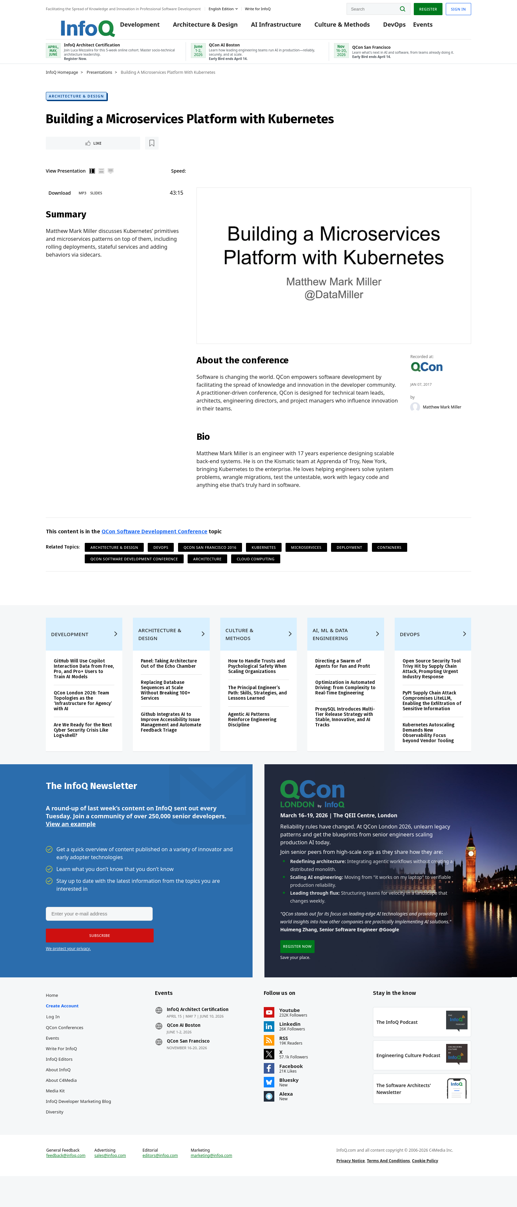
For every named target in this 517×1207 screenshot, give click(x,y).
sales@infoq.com (110, 1183)
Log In (53, 1038)
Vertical (92, 178)
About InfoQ (58, 1091)
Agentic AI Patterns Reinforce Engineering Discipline (252, 734)
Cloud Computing (256, 566)
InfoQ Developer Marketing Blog (78, 1123)
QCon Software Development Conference (154, 539)
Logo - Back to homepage (73, 23)
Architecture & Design (196, 27)
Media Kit (55, 1112)
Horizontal (102, 178)
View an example (71, 841)
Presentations (99, 78)
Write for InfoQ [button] (258, 7)
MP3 (82, 199)
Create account (62, 1027)
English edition (221, 7)
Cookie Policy (425, 1188)
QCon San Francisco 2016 (210, 554)
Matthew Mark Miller (442, 414)
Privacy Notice (350, 1188)
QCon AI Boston (183, 1047)
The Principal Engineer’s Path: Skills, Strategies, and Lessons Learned (257, 707)
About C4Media (61, 1102)
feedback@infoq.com (65, 1183)
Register (428, 7)
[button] (97, 954)
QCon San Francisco (188, 1062)
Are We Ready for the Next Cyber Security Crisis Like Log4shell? (83, 744)
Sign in (458, 7)
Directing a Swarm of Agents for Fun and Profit (342, 677)
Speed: (178, 178)
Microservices (306, 554)
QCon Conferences (64, 1049)
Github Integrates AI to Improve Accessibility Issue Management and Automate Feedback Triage (171, 736)
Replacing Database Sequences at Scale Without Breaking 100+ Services (165, 704)
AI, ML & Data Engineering (330, 648)
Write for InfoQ (61, 1070)
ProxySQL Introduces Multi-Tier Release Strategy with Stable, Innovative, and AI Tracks (345, 731)
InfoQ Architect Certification (197, 1031)
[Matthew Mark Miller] (415, 414)
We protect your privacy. (68, 966)
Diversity (54, 1133)
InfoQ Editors (59, 1080)
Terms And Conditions (388, 1188)
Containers (390, 554)
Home (52, 1017)
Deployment (349, 554)
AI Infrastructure (267, 27)
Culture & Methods (332, 27)
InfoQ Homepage (62, 78)
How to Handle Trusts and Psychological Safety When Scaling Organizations (257, 680)
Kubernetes (264, 554)
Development (130, 27)
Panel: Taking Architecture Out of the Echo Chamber (169, 677)
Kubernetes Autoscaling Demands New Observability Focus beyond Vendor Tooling (428, 747)
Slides (96, 199)
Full (111, 178)
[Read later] (85, 149)
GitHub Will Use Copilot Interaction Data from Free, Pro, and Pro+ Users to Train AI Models (84, 683)
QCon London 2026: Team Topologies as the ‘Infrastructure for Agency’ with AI (83, 715)
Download (59, 200)
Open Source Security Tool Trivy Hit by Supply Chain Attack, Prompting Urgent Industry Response (432, 683)
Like (63, 149)
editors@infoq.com (160, 1183)
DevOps (385, 27)
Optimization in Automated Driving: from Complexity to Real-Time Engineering (345, 702)
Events (413, 27)
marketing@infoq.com (211, 1183)
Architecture (207, 566)
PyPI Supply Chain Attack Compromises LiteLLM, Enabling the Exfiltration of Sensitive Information (432, 715)
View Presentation (66, 178)
